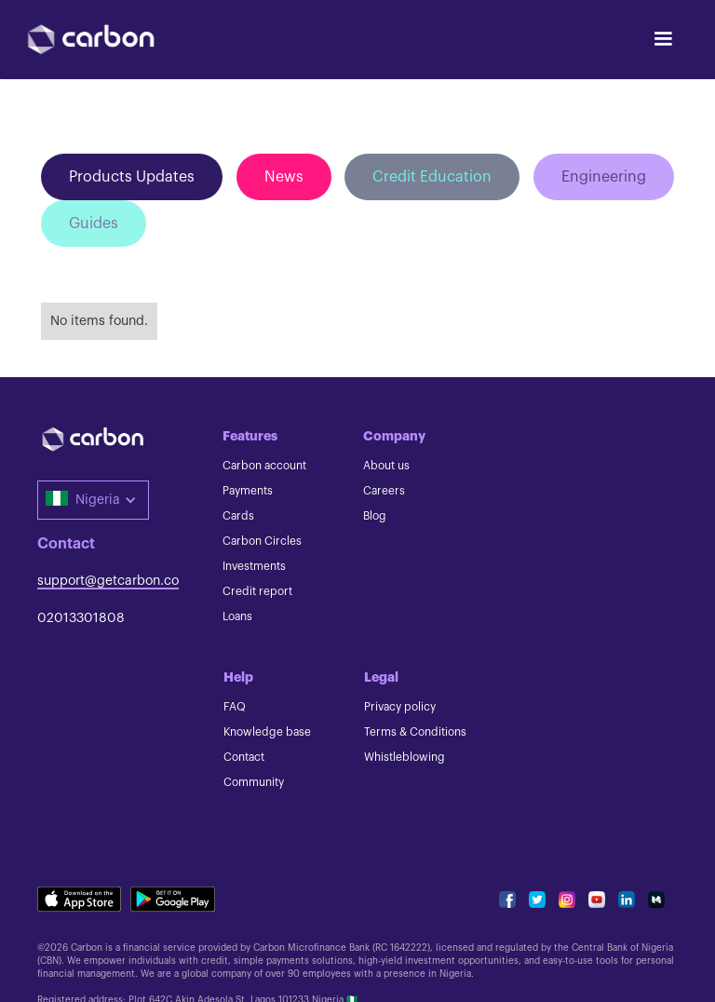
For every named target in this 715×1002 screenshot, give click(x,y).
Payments (248, 490)
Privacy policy (400, 706)
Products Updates (132, 176)
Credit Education (432, 176)
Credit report (257, 591)
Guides (93, 223)
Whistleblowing (404, 757)
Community (253, 782)
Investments (254, 566)
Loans (237, 616)
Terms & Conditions (415, 732)
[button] (663, 39)
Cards (238, 515)
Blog (374, 515)
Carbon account (264, 465)
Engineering (603, 176)
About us (386, 465)
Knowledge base (267, 732)
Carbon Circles (262, 541)
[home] (91, 39)
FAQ (234, 706)
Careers (384, 490)
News (284, 176)
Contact (243, 757)
